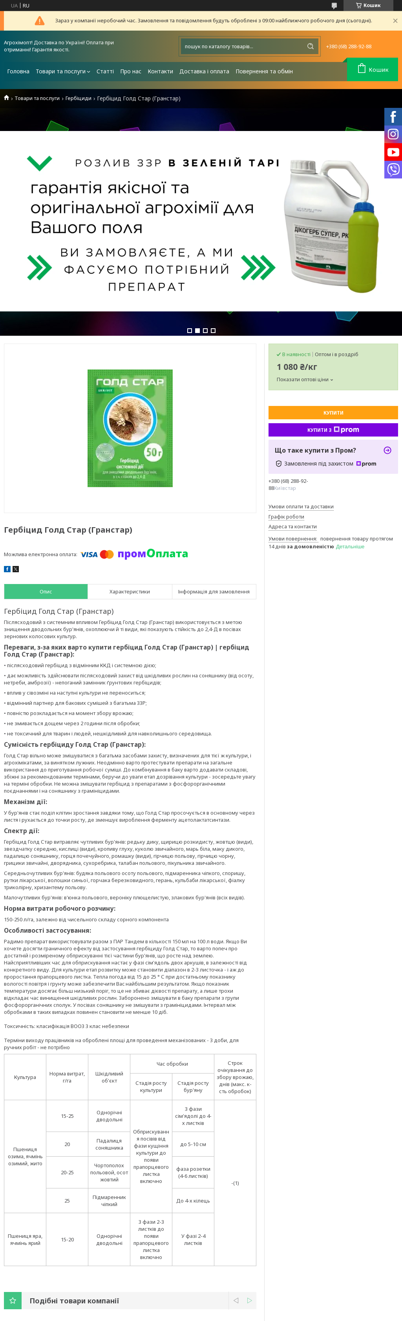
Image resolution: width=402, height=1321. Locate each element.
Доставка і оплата (204, 71)
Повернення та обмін (264, 71)
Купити (333, 412)
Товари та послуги (61, 71)
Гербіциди (78, 98)
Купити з (333, 429)
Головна (18, 71)
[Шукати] (310, 46)
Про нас (130, 71)
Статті (105, 71)
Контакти (160, 71)
